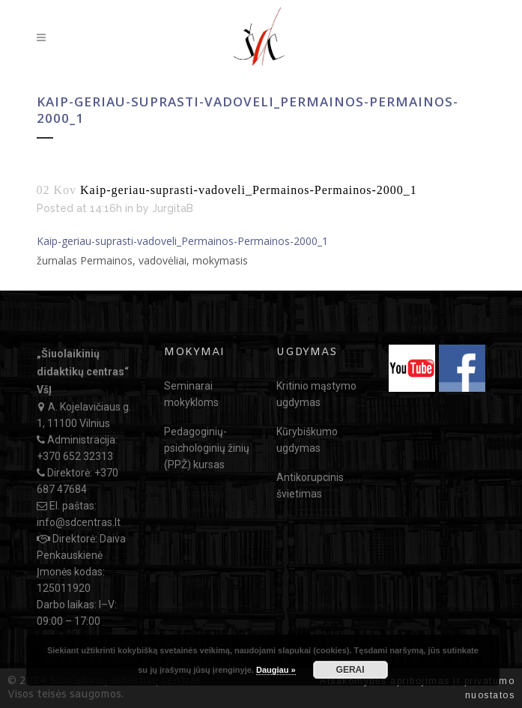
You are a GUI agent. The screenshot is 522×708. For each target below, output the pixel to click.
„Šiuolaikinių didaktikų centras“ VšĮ (83, 372)
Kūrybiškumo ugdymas (307, 440)
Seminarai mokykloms (191, 394)
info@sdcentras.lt (79, 522)
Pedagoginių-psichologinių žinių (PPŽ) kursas (206, 448)
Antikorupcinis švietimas (310, 485)
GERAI (350, 670)
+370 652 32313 (75, 456)
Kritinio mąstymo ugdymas (316, 394)
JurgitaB (172, 208)
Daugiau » (276, 669)
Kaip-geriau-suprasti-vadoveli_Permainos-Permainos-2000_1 (182, 241)
